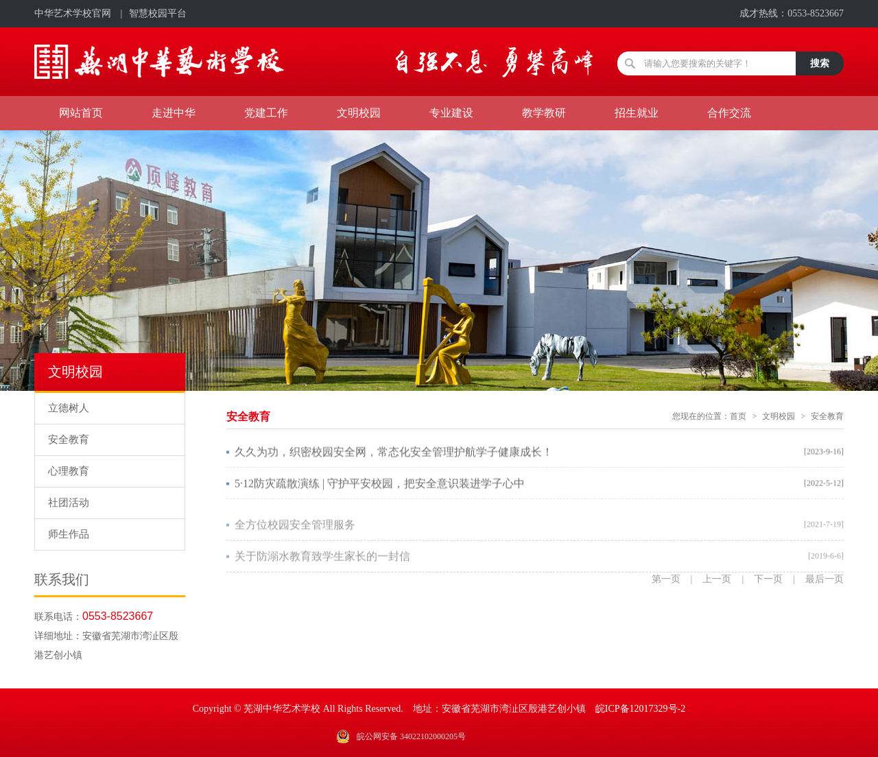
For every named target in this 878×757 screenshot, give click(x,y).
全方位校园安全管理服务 (295, 530)
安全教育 (68, 439)
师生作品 (68, 534)
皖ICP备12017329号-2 (640, 709)
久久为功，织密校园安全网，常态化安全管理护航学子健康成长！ (394, 453)
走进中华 (173, 113)
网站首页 (81, 113)
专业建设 (451, 113)
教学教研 (544, 113)
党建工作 (266, 113)
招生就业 (636, 113)
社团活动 (68, 502)
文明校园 (359, 113)
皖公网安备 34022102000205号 (411, 736)
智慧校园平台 (158, 13)
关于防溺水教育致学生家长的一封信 (322, 561)
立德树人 (68, 407)
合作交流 (729, 113)
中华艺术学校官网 (72, 13)
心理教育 (68, 471)
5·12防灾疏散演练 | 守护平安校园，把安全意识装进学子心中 (380, 484)
